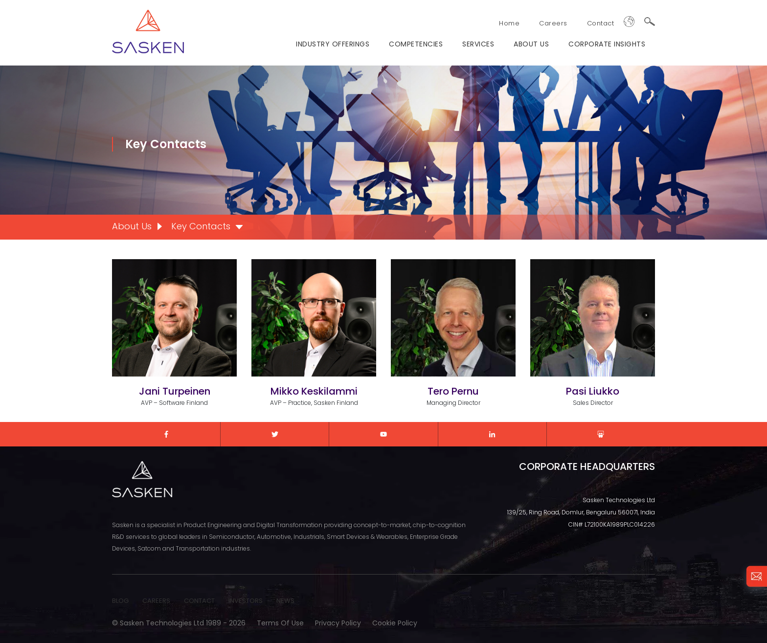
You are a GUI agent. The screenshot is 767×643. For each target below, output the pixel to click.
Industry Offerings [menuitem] (332, 44)
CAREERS (156, 600)
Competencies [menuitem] (416, 44)
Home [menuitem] (509, 23)
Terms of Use (280, 623)
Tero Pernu (453, 391)
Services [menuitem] (478, 44)
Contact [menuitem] (600, 23)
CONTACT (199, 600)
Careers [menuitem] (553, 23)
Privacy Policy (338, 623)
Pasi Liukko (592, 391)
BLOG (120, 600)
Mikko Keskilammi (314, 391)
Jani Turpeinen (174, 391)
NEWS (285, 600)
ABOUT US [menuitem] (531, 44)
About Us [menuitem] (132, 226)
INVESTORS (245, 600)
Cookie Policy (394, 623)
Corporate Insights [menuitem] (606, 44)
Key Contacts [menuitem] (200, 226)
